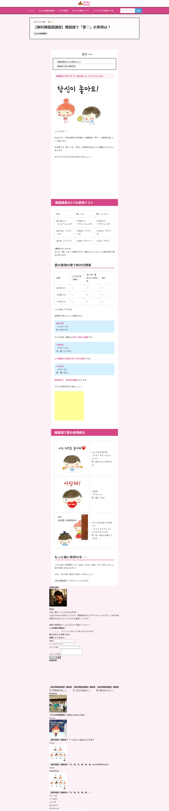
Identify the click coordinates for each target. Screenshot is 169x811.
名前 (51, 640)
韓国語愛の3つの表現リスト (69, 61)
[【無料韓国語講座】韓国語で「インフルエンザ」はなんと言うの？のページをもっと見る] (84, 674)
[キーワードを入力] (127, 10)
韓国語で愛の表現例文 (66, 66)
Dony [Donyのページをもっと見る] (51, 608)
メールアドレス (55, 643)
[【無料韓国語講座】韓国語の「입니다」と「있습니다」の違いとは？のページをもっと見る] (108, 674)
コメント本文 (55, 655)
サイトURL (53, 647)
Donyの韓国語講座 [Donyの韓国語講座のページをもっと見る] (41, 33)
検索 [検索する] (138, 10)
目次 (84, 54)
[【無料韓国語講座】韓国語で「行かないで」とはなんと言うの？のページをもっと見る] (61, 674)
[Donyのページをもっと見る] (58, 605)
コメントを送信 (55, 658)
